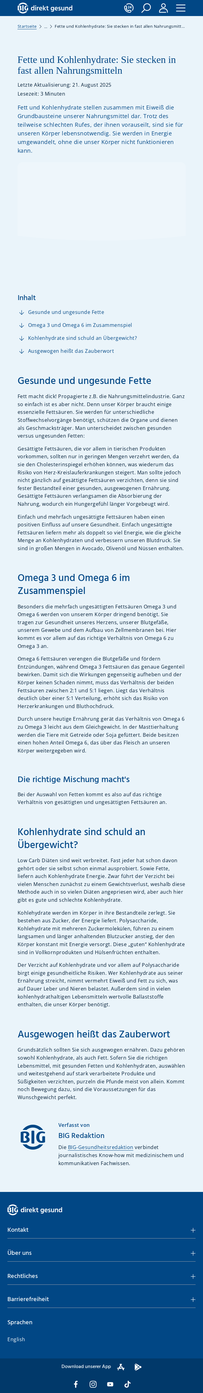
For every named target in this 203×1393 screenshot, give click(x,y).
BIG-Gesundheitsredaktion (100, 1147)
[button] (146, 8)
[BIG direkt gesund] (45, 8)
